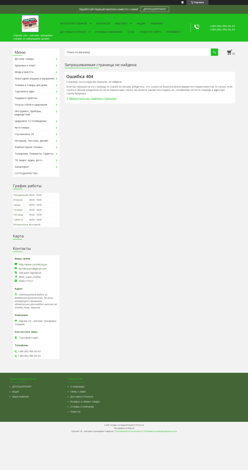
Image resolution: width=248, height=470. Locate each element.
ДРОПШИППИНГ (154, 9)
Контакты (103, 23)
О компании (77, 386)
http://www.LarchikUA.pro (33, 264)
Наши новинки (20, 396)
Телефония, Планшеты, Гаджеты (34, 153)
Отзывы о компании (82, 406)
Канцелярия (22, 166)
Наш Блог (121, 23)
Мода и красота (24, 72)
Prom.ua (140, 425)
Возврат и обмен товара (85, 401)
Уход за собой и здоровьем (31, 104)
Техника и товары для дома (31, 85)
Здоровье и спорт (25, 65)
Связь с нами (78, 391)
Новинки (157, 23)
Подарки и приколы (26, 98)
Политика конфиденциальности (160, 431)
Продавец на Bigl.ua (124, 428)
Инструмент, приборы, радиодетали (28, 112)
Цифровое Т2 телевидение (30, 121)
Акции (141, 23)
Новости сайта (150, 31)
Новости (75, 411)
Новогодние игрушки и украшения (34, 78)
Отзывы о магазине (108, 31)
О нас (131, 31)
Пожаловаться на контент (128, 431)
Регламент (173, 31)
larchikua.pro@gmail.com (33, 268)
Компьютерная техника (28, 147)
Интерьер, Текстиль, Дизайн (31, 140)
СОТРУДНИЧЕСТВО (26, 173)
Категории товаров (73, 23)
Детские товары (24, 58)
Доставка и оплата (73, 31)
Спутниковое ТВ (24, 134)
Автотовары (22, 127)
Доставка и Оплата (81, 396)
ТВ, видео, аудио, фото (28, 160)
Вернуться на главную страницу (93, 98)
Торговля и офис (25, 91)
